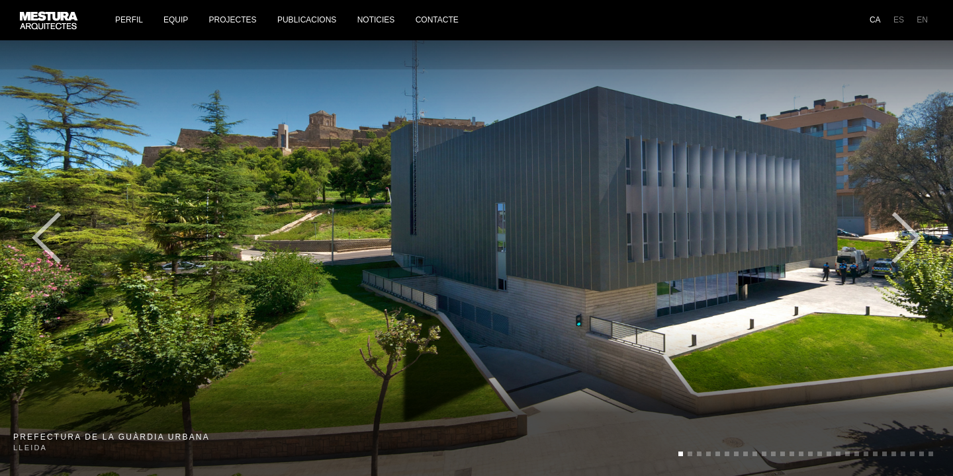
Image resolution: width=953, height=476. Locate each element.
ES (898, 19)
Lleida (111, 442)
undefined (680, 454)
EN (922, 19)
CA (875, 19)
